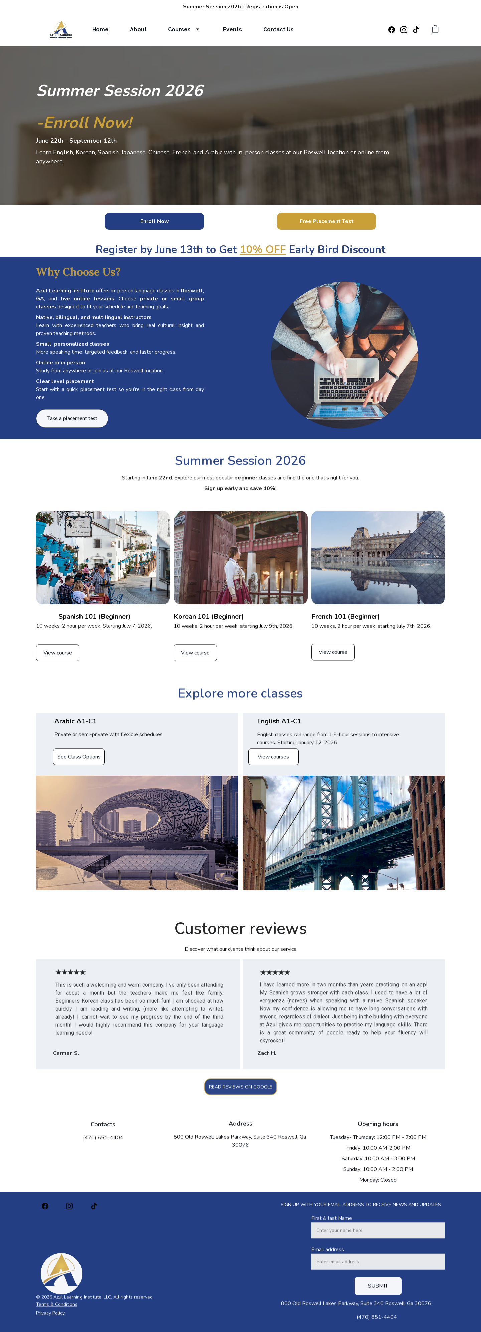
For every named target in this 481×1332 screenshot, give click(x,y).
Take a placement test (72, 422)
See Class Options (79, 760)
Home (100, 29)
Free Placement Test (327, 221)
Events (232, 29)
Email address (327, 1265)
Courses (179, 29)
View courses (273, 760)
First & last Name (331, 1233)
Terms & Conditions (56, 1307)
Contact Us (278, 29)
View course (57, 656)
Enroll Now (154, 221)
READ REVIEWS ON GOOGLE (240, 1090)
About (138, 29)
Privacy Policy (50, 1316)
